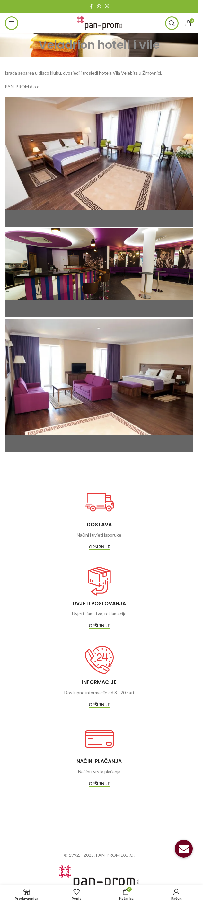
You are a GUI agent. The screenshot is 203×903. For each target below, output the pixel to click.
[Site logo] (99, 22)
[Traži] (172, 23)
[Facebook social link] (91, 6)
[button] (184, 849)
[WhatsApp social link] (99, 6)
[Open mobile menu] (12, 23)
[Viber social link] (107, 6)
